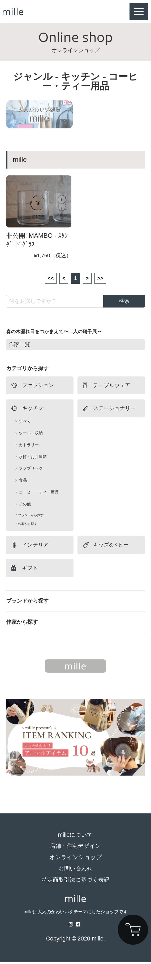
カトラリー (29, 447)
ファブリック (31, 471)
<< (50, 280)
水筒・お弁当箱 (33, 459)
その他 (25, 506)
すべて (25, 423)
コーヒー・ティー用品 (39, 494)
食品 (23, 483)
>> (101, 280)
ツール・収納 (31, 435)
